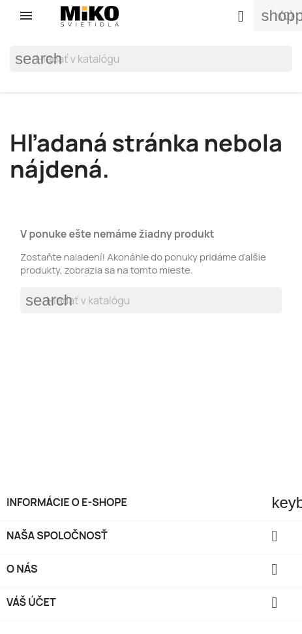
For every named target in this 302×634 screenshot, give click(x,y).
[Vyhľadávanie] (151, 59)
